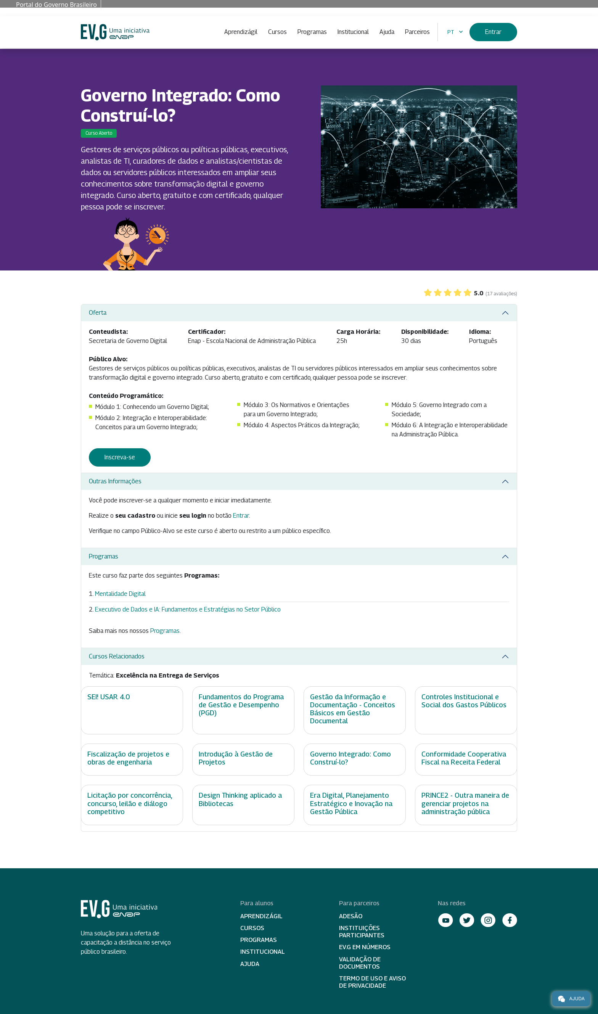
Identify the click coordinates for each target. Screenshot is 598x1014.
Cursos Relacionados (117, 656)
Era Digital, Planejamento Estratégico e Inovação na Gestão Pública (351, 803)
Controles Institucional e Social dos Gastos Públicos (463, 701)
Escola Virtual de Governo (115, 32)
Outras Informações (115, 481)
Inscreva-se (119, 457)
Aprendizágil (240, 31)
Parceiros (417, 31)
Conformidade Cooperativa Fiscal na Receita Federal (463, 758)
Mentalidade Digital (120, 593)
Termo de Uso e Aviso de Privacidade (372, 982)
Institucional (353, 31)
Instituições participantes (361, 931)
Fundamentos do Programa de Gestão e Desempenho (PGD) (241, 705)
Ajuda (386, 31)
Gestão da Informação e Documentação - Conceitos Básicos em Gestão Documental (352, 709)
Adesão (350, 916)
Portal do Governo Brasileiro (56, 4)
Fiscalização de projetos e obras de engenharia (128, 758)
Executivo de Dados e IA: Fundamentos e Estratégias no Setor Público (188, 609)
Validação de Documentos (360, 963)
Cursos (277, 31)
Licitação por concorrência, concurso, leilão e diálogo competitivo (129, 803)
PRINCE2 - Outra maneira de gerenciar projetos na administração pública (465, 803)
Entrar (493, 31)
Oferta (97, 312)
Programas (312, 31)
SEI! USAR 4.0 (108, 697)
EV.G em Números (365, 947)
